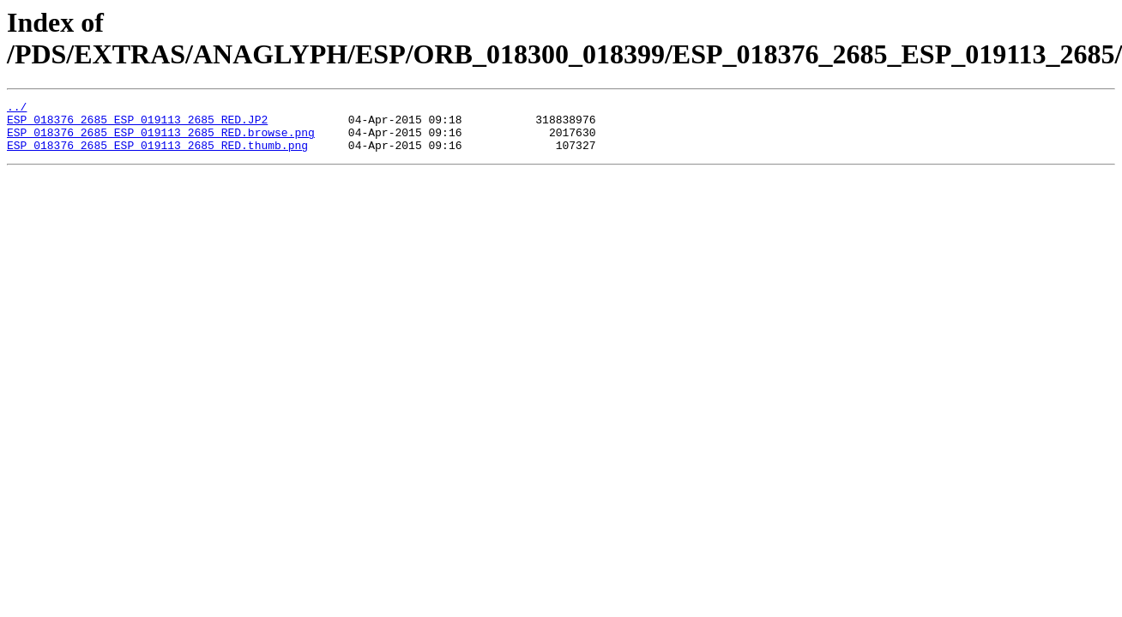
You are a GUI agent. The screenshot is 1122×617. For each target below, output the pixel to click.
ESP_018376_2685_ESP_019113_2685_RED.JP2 (137, 124)
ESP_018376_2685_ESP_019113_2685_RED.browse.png (161, 139)
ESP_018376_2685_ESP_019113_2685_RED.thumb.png (157, 155)
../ (17, 109)
